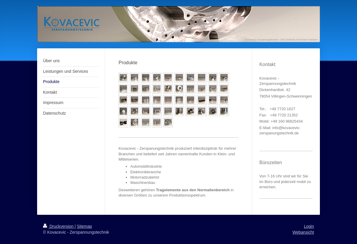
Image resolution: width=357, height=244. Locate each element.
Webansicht (303, 232)
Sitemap (84, 226)
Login (309, 226)
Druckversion (59, 226)
